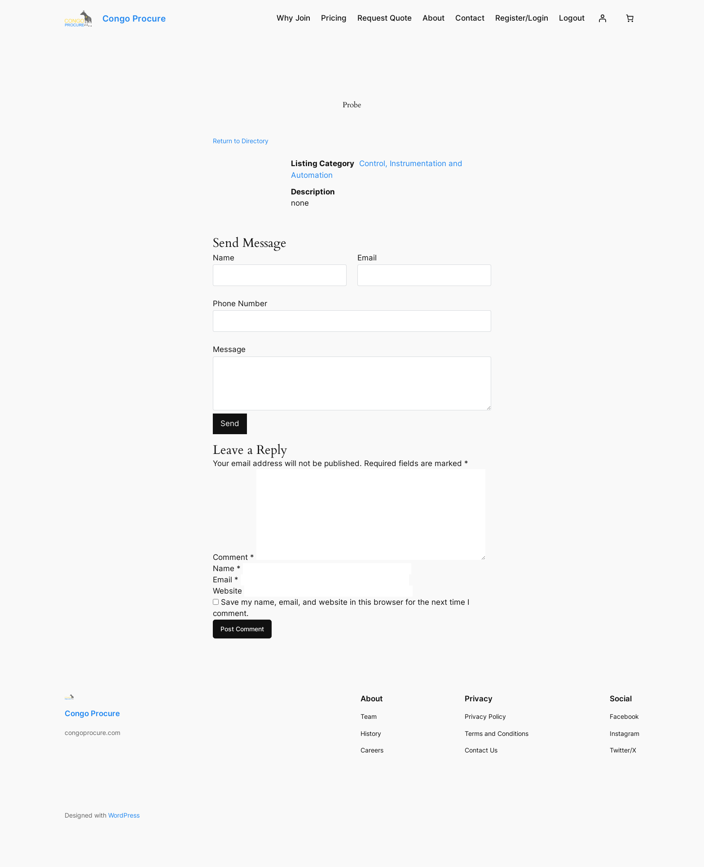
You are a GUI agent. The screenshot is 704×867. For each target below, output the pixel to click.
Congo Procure (134, 18)
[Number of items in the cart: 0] (629, 18)
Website (227, 590)
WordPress (124, 815)
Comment (233, 557)
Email (367, 257)
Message (229, 349)
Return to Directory (240, 141)
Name (223, 257)
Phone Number (240, 303)
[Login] (602, 18)
